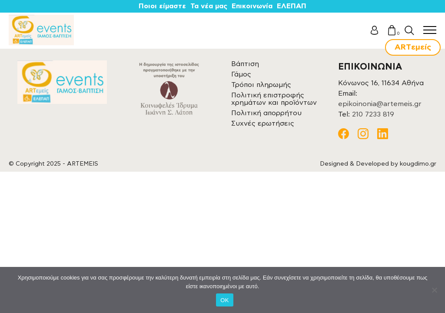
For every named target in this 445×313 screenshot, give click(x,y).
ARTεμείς (413, 47)
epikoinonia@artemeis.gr (380, 103)
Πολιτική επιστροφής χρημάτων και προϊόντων (274, 99)
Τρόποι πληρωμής (261, 84)
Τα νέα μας (208, 6)
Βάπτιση (245, 63)
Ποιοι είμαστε (162, 6)
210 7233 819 (373, 114)
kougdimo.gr (418, 164)
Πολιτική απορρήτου (266, 113)
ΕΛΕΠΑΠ (291, 6)
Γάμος (241, 74)
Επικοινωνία (252, 6)
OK (224, 300)
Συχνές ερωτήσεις (262, 123)
